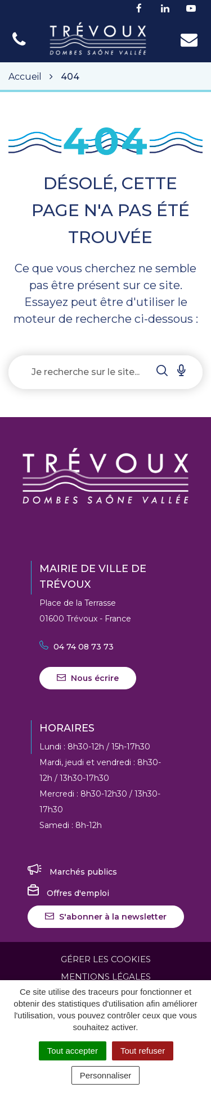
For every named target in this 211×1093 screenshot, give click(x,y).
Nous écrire (88, 678)
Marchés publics (72, 872)
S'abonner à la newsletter (106, 917)
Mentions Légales (106, 976)
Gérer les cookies (106, 959)
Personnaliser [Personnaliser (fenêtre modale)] (106, 1075)
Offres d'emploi (68, 893)
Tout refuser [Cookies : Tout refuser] (142, 1050)
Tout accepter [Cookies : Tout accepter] (72, 1050)
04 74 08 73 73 (76, 647)
